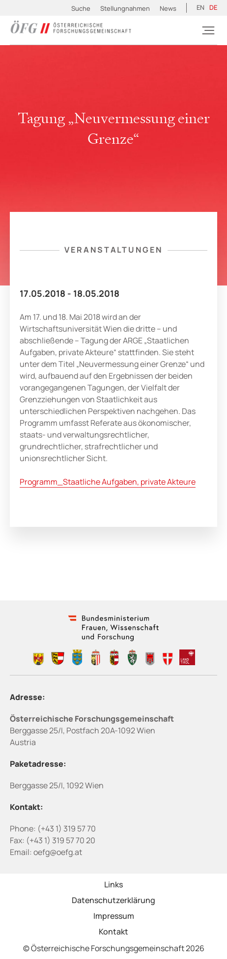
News (168, 8)
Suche (80, 8)
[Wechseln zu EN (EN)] (200, 8)
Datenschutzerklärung (113, 900)
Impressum (113, 915)
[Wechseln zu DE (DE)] (213, 8)
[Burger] (208, 30)
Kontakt (113, 931)
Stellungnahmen (125, 8)
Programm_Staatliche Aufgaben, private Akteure (108, 481)
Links (113, 884)
